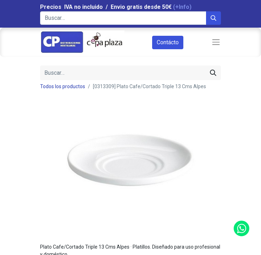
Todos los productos (62, 86)
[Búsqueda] (213, 18)
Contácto (168, 42)
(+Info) (182, 7)
